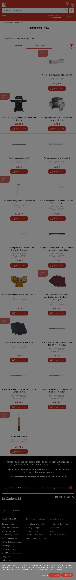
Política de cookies (56, 569)
